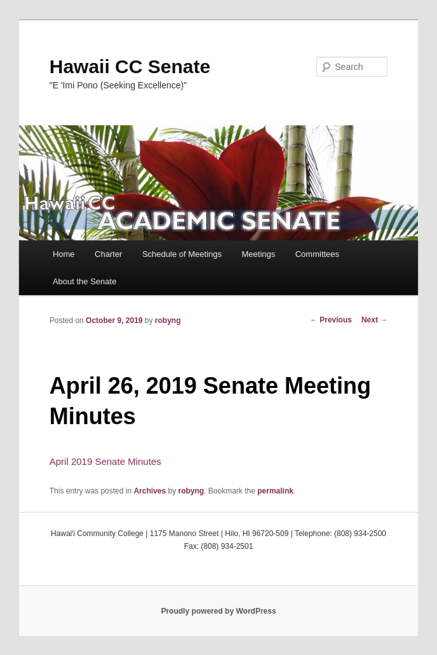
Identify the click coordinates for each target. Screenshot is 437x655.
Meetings (258, 254)
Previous (331, 319)
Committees (317, 254)
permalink (275, 490)
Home (64, 254)
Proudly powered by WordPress (218, 611)
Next (374, 319)
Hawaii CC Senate (130, 66)
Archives (149, 490)
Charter (108, 254)
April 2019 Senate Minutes (105, 461)
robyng (168, 320)
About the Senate (84, 281)
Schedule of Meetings (182, 254)
